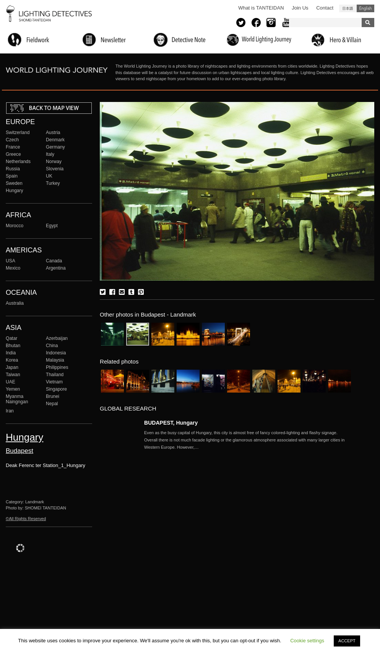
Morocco (14, 225)
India (11, 353)
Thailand (54, 374)
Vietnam (54, 382)
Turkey (53, 183)
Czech (12, 139)
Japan (12, 367)
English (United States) (365, 8)
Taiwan (13, 374)
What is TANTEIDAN (261, 8)
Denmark (55, 139)
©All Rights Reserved (26, 518)
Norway (54, 161)
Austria (53, 132)
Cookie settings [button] (307, 640)
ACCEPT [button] (347, 640)
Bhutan (13, 345)
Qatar (11, 338)
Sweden (14, 183)
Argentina (56, 268)
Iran (10, 411)
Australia (15, 303)
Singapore (56, 389)
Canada (54, 260)
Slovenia (54, 168)
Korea (12, 360)
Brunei (52, 396)
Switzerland (17, 132)
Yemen (13, 389)
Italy (50, 154)
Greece (13, 154)
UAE (10, 382)
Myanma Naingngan (17, 399)
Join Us (300, 8)
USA (10, 260)
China (52, 345)
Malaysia (55, 360)
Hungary (14, 190)
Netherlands (18, 161)
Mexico (13, 268)
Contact (324, 8)
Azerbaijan (57, 338)
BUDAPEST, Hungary (171, 423)
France (13, 147)
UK (49, 176)
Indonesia (56, 353)
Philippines (57, 367)
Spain (12, 176)
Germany (55, 147)
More (247, 440)
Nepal (52, 403)
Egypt (52, 225)
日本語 (348, 8)
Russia (13, 168)
